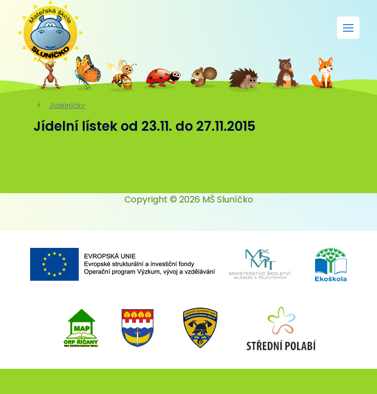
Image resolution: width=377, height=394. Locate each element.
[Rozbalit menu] (348, 27)
